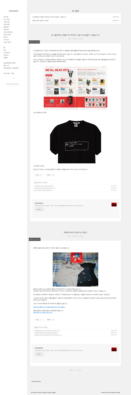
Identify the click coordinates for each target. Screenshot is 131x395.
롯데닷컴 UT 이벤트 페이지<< (43, 312)
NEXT (79, 370)
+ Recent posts (36, 381)
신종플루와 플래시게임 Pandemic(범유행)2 (45, 332)
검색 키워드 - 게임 (9, 73)
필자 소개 (6, 65)
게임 (6, 29)
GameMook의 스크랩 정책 (11, 68)
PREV (71, 370)
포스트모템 (8, 32)
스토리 (6, 22)
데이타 (7, 34)
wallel (118, 392)
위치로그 (6, 55)
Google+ (54, 392)
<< (64, 307)
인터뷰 (6, 24)
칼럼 (6, 27)
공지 (6, 16)
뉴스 (7, 19)
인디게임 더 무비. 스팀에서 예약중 (43, 186)
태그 (5, 50)
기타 (6, 39)
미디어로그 (7, 52)
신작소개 (7, 42)
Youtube (49, 392)
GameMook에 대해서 (10, 63)
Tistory (108, 392)
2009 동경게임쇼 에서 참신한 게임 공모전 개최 (46, 330)
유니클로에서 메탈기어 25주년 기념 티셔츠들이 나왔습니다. (49, 17)
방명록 (5, 57)
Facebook (44, 392)
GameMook (13, 11)
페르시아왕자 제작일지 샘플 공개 (43, 190)
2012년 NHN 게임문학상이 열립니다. (44, 188)
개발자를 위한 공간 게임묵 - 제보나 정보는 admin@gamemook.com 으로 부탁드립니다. (59, 205)
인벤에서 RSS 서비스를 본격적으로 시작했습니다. (47, 335)
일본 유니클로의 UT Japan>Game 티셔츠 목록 (48, 307)
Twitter (39, 392)
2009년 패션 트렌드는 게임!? (40, 20)
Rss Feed (33, 392)
